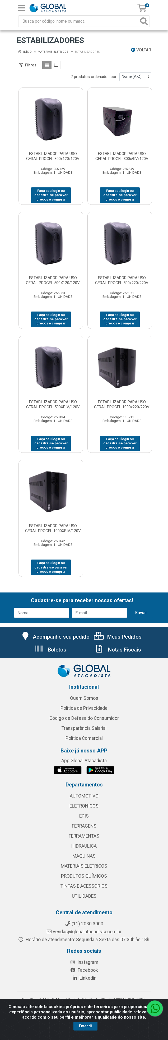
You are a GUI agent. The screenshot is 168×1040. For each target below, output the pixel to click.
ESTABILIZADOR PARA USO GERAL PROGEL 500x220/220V (121, 280)
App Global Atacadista (84, 760)
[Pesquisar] (144, 21)
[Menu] (21, 8)
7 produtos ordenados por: (94, 76)
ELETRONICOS (84, 806)
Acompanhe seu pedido (55, 637)
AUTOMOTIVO (84, 796)
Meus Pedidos (118, 637)
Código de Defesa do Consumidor (84, 718)
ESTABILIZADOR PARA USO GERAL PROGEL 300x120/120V (53, 156)
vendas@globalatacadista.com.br (84, 931)
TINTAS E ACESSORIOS (84, 886)
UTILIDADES (84, 896)
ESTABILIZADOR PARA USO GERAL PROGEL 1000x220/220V (122, 404)
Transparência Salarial (84, 728)
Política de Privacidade (84, 708)
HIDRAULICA (84, 846)
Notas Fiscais (118, 650)
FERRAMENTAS (84, 836)
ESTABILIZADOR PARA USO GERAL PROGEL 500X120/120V (53, 280)
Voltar (141, 49)
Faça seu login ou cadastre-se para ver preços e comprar (51, 195)
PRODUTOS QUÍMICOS (84, 876)
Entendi (85, 1026)
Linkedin (84, 978)
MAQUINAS (84, 856)
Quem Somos (84, 698)
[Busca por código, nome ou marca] (78, 21)
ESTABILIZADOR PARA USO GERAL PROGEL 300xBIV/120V (121, 156)
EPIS (84, 816)
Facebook (84, 970)
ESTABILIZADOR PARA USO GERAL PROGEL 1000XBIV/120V (53, 528)
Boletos (50, 650)
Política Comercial (84, 738)
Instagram (84, 962)
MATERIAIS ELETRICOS (84, 866)
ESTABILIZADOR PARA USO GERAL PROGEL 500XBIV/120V (53, 404)
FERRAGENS (84, 826)
